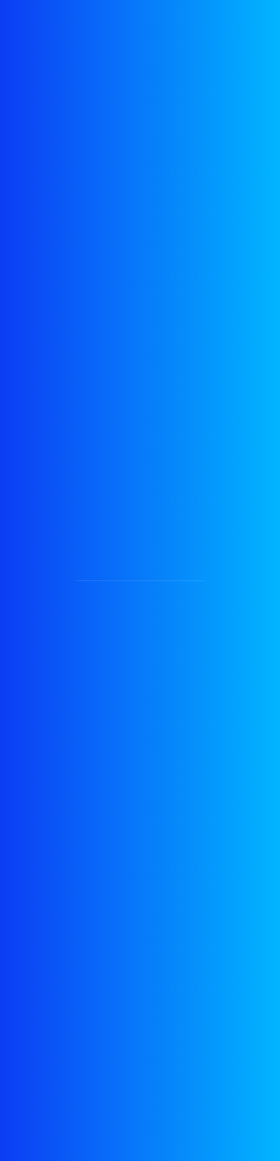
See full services (102, 238)
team (212, 11)
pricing (190, 11)
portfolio (165, 11)
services (111, 11)
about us (137, 11)
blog (232, 11)
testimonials (81, 11)
